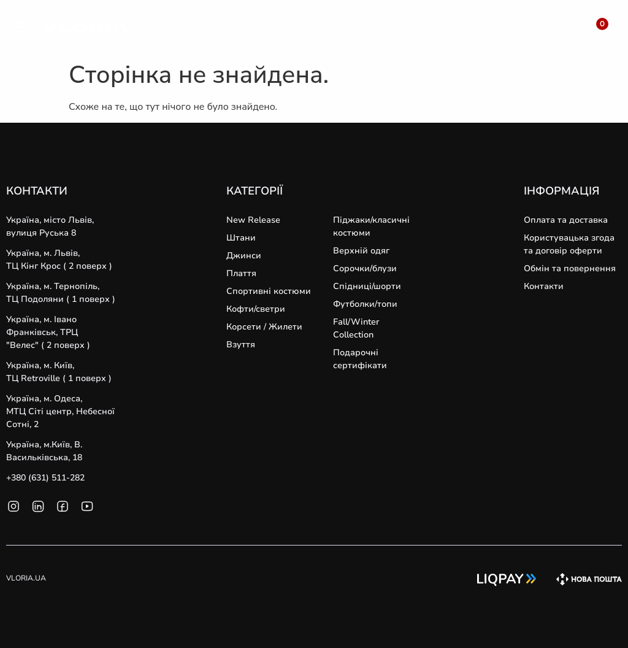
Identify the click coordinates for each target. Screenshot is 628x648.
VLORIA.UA (26, 578)
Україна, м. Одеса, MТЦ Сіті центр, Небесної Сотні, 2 (60, 411)
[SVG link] (20, 29)
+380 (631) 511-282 (45, 478)
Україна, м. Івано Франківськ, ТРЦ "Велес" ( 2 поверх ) (48, 332)
